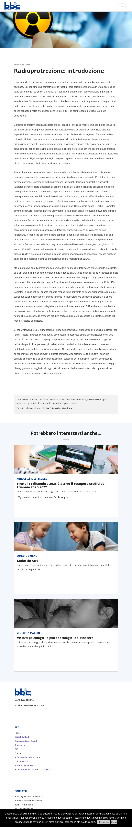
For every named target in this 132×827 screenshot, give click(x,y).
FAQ (17, 749)
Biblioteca (20, 745)
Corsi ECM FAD (22, 737)
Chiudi (114, 822)
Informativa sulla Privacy (27, 757)
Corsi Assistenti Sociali (26, 741)
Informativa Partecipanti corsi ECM (32, 769)
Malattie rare (27, 560)
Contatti (19, 753)
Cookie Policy (21, 761)
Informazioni (103, 822)
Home (18, 732)
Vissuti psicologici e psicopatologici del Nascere (55, 637)
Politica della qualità (25, 765)
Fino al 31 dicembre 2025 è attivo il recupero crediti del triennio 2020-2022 (61, 485)
